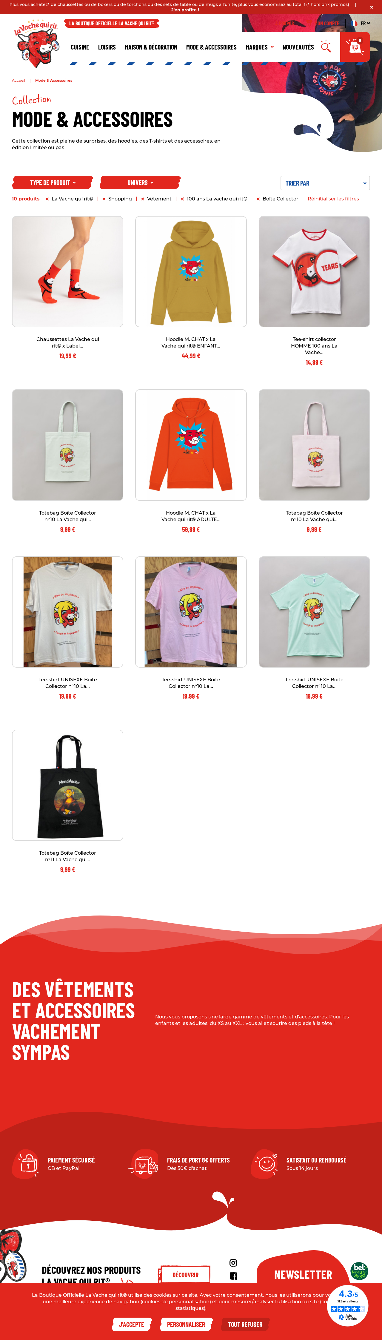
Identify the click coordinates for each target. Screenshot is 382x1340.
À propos (284, 23)
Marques (260, 47)
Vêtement (159, 199)
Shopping (120, 199)
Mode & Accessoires (211, 47)
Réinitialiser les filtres (333, 199)
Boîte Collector (280, 199)
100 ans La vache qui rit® (217, 199)
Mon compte (322, 23)
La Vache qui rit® (72, 199)
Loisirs (107, 47)
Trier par (326, 183)
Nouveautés (298, 47)
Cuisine (80, 47)
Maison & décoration (151, 47)
